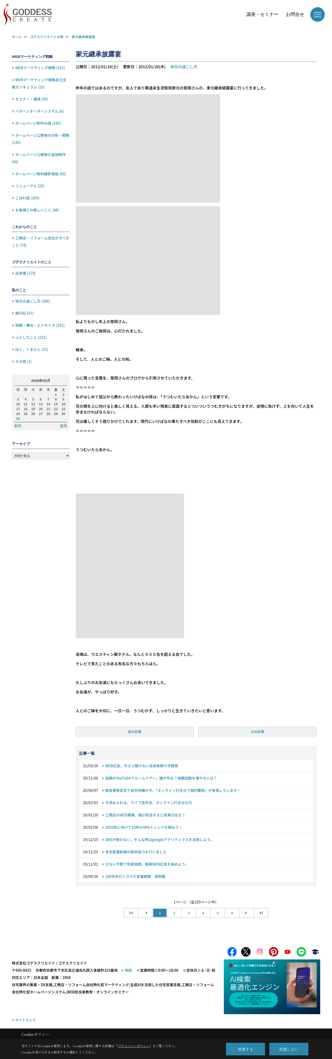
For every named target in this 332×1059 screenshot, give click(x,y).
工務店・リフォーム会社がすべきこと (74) (40, 241)
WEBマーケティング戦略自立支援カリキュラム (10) (39, 83)
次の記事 (257, 731)
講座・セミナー (262, 14)
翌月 (63, 425)
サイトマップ (25, 1020)
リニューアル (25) (29, 185)
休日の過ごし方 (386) (32, 301)
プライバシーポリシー (133, 1046)
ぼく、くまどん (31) (31, 349)
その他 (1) (23, 361)
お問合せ (295, 14)
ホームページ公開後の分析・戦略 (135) (40, 139)
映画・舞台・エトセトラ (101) (40, 325)
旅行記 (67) (24, 313)
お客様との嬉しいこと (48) (37, 209)
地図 (128, 970)
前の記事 (134, 731)
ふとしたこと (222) (31, 337)
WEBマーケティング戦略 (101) (40, 67)
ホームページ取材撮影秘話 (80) (40, 173)
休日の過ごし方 (183, 66)
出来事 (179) (25, 273)
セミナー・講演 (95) (31, 99)
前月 (17, 425)
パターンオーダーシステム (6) (39, 111)
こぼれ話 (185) (27, 197)
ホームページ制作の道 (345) (38, 123)
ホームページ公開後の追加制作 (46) (39, 158)
